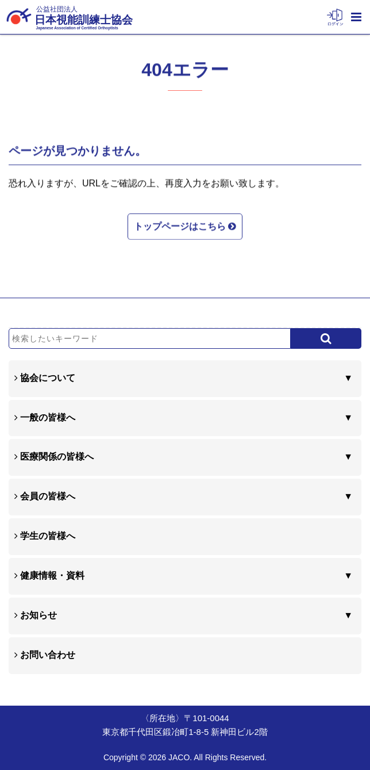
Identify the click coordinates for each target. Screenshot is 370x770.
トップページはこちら (185, 225)
